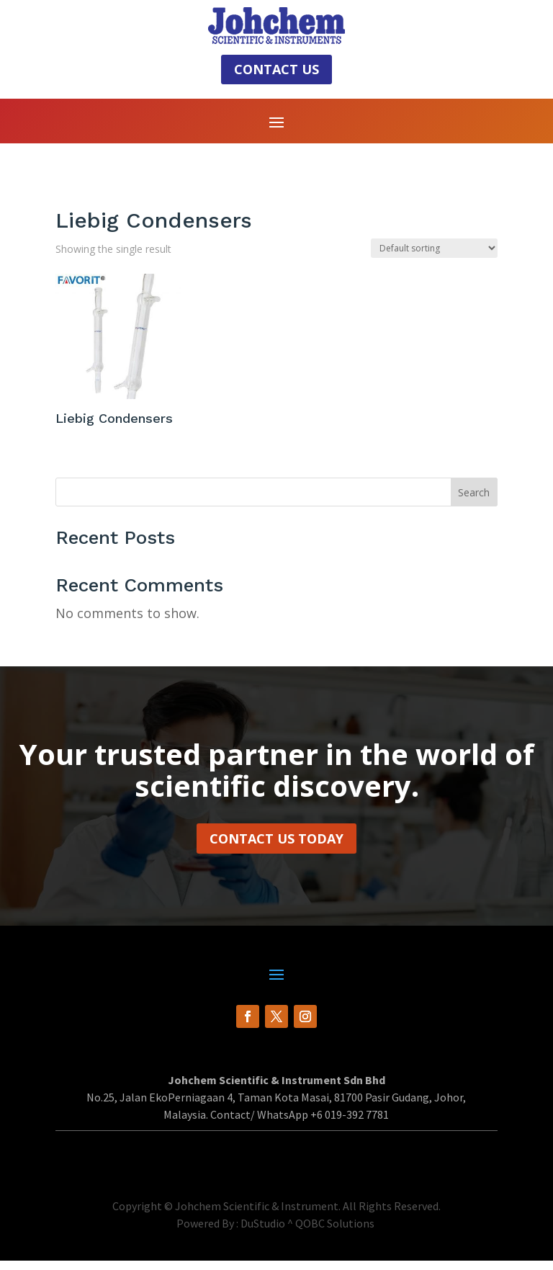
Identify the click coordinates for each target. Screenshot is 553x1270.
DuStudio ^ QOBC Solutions (307, 1232)
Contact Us (276, 69)
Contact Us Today (276, 848)
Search (474, 502)
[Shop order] (434, 258)
